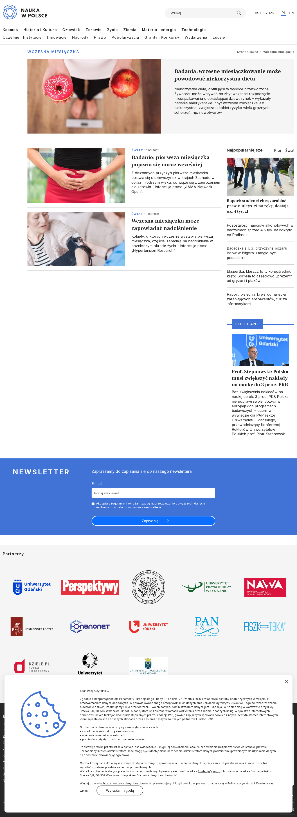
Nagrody (80, 37)
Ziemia (130, 29)
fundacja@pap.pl (209, 771)
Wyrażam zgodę (120, 790)
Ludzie (219, 37)
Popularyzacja (125, 37)
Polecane (247, 324)
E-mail (97, 483)
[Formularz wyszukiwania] (205, 13)
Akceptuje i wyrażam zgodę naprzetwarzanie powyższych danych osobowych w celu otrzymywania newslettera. (150, 505)
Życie (112, 29)
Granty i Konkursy (161, 37)
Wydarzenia (196, 37)
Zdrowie (94, 29)
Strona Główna (247, 52)
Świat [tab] (289, 150)
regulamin (118, 503)
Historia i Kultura (40, 29)
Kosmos (10, 29)
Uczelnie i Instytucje (22, 37)
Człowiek (71, 29)
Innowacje (57, 37)
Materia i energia (159, 29)
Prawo (100, 37)
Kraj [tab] (277, 150)
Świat (137, 150)
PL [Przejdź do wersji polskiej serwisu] (283, 13)
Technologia (193, 29)
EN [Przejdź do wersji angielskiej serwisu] (291, 13)
